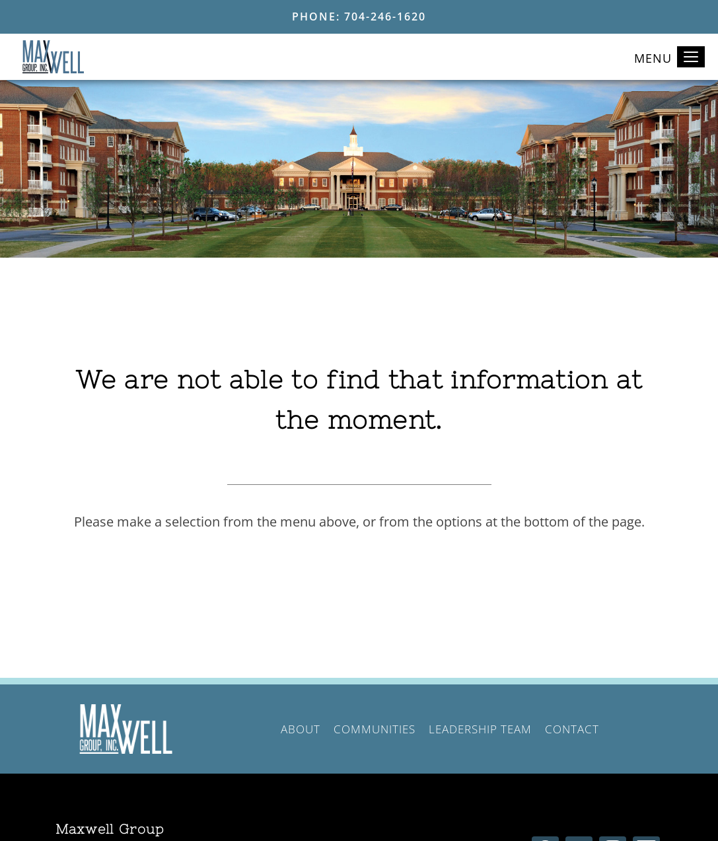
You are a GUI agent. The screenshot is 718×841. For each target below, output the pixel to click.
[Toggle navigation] (691, 56)
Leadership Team (480, 729)
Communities (374, 729)
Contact (572, 729)
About (300, 729)
